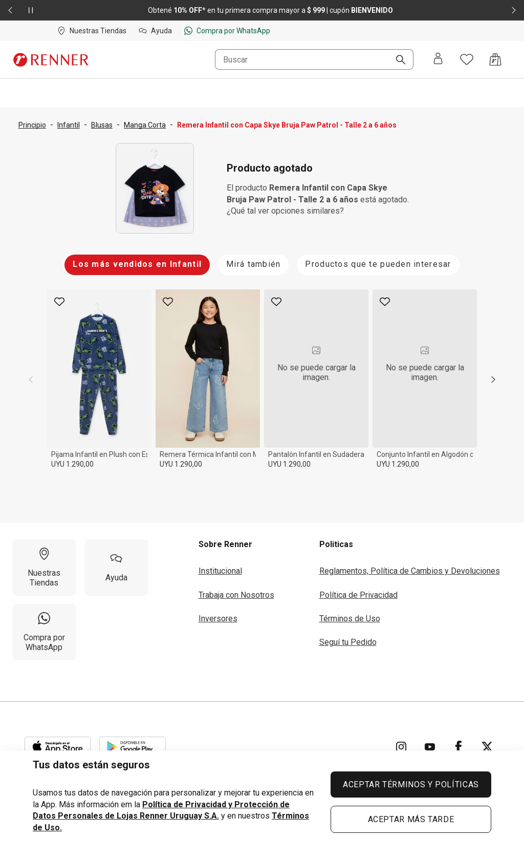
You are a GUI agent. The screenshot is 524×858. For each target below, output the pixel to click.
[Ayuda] (116, 567)
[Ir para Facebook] (458, 747)
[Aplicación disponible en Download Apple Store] (58, 747)
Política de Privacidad (358, 595)
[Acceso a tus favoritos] (466, 59)
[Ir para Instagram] (401, 747)
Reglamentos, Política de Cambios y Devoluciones (409, 571)
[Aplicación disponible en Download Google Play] (132, 747)
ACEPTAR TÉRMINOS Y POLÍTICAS (411, 784)
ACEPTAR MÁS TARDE (411, 819)
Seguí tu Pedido (348, 642)
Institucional (220, 571)
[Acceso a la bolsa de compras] (495, 59)
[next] (493, 379)
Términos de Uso (349, 618)
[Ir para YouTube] (430, 747)
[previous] (30, 379)
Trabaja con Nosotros (236, 595)
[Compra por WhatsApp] (44, 632)
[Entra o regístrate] (438, 59)
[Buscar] (396, 60)
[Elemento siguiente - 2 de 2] (514, 10)
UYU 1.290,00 (72, 464)
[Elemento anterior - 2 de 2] (10, 10)
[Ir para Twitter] (487, 747)
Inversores (218, 618)
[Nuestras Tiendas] (44, 567)
